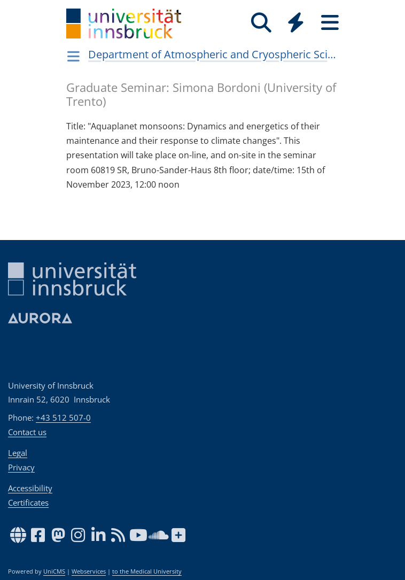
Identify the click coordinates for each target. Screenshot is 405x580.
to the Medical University (147, 571)
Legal (17, 452)
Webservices (89, 571)
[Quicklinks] (295, 22)
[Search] (261, 22)
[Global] (295, 23)
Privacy (21, 467)
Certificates (28, 502)
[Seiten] (330, 22)
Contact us (27, 432)
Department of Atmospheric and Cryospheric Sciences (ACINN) (213, 54)
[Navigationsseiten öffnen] (73, 56)
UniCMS (54, 571)
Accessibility (30, 488)
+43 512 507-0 (63, 417)
